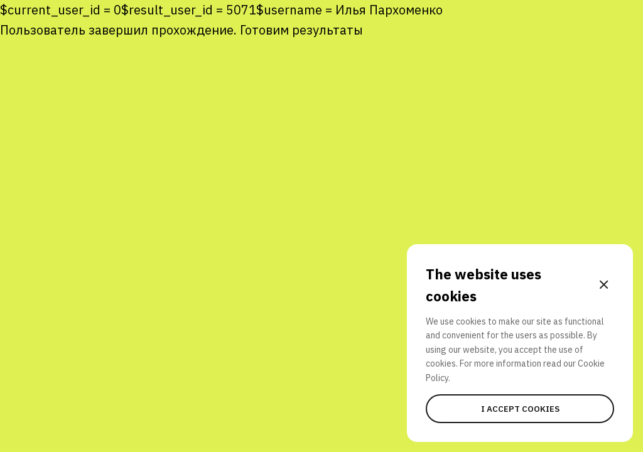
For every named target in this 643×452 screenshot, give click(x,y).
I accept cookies (520, 408)
